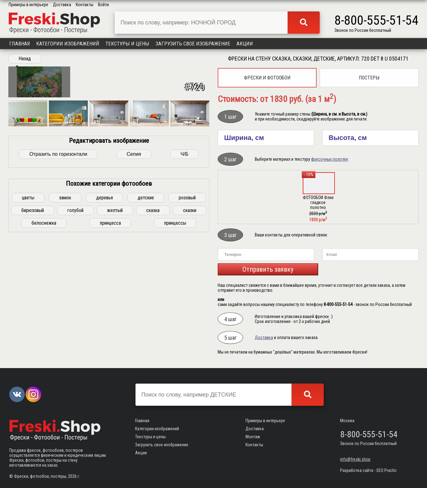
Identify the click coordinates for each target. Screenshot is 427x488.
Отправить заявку (267, 269)
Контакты (84, 4)
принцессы (175, 331)
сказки (189, 319)
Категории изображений (67, 43)
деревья (104, 306)
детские (146, 306)
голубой (75, 319)
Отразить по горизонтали (58, 262)
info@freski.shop (355, 459)
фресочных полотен (329, 159)
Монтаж (253, 436)
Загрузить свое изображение (193, 43)
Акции (245, 43)
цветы (28, 306)
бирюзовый (32, 319)
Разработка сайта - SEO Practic (368, 470)
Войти (103, 4)
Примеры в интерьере (28, 4)
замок (65, 306)
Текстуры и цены (127, 43)
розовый (187, 306)
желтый (115, 319)
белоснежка (44, 331)
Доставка (62, 4)
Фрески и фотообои (267, 78)
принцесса (110, 331)
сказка (153, 319)
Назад (25, 59)
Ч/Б (185, 262)
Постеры (369, 78)
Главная (19, 43)
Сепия (134, 262)
